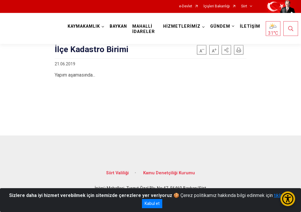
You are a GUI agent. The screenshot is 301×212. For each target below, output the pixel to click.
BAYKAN (119, 26)
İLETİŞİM (248, 26)
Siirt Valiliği (117, 168)
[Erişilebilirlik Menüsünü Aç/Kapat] (287, 198)
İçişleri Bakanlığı (216, 6)
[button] (226, 49)
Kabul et (152, 203)
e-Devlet (185, 6)
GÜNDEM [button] (219, 26)
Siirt (244, 6)
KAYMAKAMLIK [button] (85, 26)
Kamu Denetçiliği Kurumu (169, 168)
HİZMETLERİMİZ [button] (180, 26)
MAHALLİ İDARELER (145, 29)
